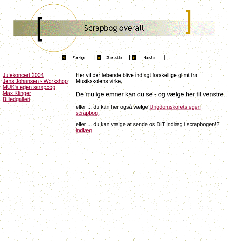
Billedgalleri (16, 99)
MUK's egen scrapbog (29, 87)
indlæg (84, 130)
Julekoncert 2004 (23, 75)
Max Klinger (17, 93)
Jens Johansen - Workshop (35, 81)
